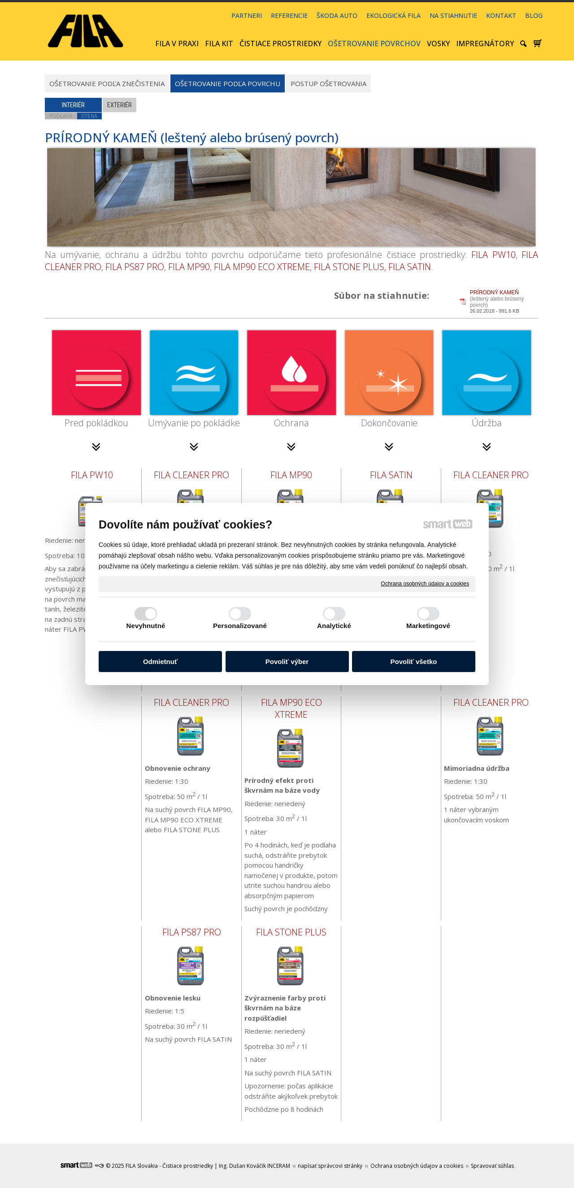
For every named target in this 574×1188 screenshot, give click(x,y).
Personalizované (240, 625)
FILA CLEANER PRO (191, 475)
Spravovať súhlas (492, 1166)
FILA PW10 (493, 255)
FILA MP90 (189, 267)
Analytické (334, 625)
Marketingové (428, 625)
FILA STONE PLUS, (350, 267)
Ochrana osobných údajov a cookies (425, 584)
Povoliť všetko (414, 661)
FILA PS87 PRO (134, 267)
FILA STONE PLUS (291, 932)
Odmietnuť (160, 661)
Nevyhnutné (145, 625)
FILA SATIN (409, 267)
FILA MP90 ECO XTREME (262, 267)
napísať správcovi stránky (330, 1166)
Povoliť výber (287, 661)
